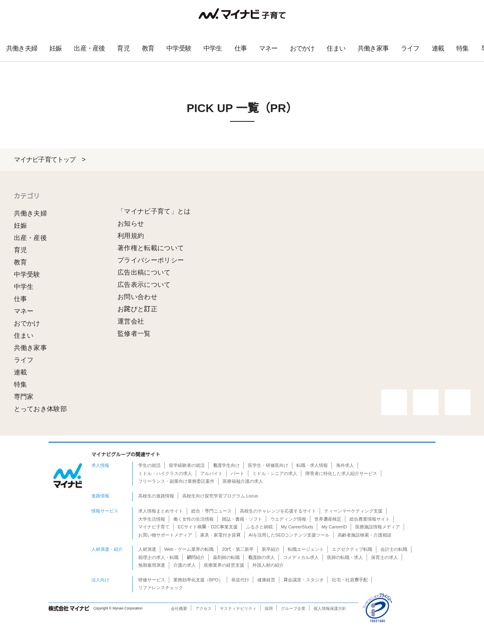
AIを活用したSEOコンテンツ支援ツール (289, 534)
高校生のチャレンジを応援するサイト (278, 510)
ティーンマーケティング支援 (353, 510)
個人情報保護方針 (330, 608)
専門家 (24, 396)
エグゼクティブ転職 (352, 549)
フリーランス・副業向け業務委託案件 (176, 481)
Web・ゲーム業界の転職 (189, 549)
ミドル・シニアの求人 (274, 473)
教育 (148, 48)
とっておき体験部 (40, 408)
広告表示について (144, 284)
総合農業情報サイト (369, 519)
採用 (269, 608)
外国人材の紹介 (268, 565)
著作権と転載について (150, 247)
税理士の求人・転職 (158, 557)
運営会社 (130, 321)
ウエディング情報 (288, 519)
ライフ (410, 48)
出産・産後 (89, 48)
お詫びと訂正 (137, 309)
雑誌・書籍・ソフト (242, 519)
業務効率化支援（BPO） (198, 579)
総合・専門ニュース (211, 510)
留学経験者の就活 (187, 465)
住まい (336, 48)
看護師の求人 (261, 557)
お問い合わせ (137, 296)
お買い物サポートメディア (165, 534)
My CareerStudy (297, 526)
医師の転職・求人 (345, 557)
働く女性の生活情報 (193, 519)
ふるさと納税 (259, 526)
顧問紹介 (196, 557)
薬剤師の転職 (226, 557)
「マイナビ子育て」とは (154, 211)
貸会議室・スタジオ (303, 579)
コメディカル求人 (301, 557)
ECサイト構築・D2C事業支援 (208, 526)
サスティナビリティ (238, 608)
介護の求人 (184, 565)
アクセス (203, 608)
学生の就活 (149, 465)
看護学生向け (226, 465)
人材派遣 (147, 549)
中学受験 (178, 48)
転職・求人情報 (312, 465)
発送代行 (240, 579)
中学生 (212, 48)
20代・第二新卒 (238, 549)
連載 (438, 48)
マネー (268, 48)
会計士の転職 (393, 549)
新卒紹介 (271, 549)
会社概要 (179, 608)
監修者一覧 (134, 333)
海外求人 (345, 465)
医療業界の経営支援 (224, 565)
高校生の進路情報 (156, 495)
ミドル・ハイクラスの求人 (165, 473)
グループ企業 (293, 608)
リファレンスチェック (160, 587)
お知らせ (130, 223)
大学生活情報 (151, 519)
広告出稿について (144, 272)
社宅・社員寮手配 (350, 579)
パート (237, 473)
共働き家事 (373, 48)
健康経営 (266, 579)
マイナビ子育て (154, 526)
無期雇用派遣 (151, 565)
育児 (123, 48)
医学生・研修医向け (268, 465)
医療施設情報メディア (377, 526)
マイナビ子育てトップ (45, 159)
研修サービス (151, 579)
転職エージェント (306, 549)
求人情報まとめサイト (160, 510)
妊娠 (55, 48)
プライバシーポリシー (150, 260)
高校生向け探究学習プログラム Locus (220, 495)
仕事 (240, 48)
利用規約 (130, 235)
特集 (462, 48)
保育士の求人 (384, 557)
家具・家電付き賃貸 (220, 534)
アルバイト (211, 473)
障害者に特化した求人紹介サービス (341, 473)
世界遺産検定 (327, 519)
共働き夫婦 (21, 48)
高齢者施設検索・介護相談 (364, 534)
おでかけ (302, 48)
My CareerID (334, 526)
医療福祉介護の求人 (243, 481)
